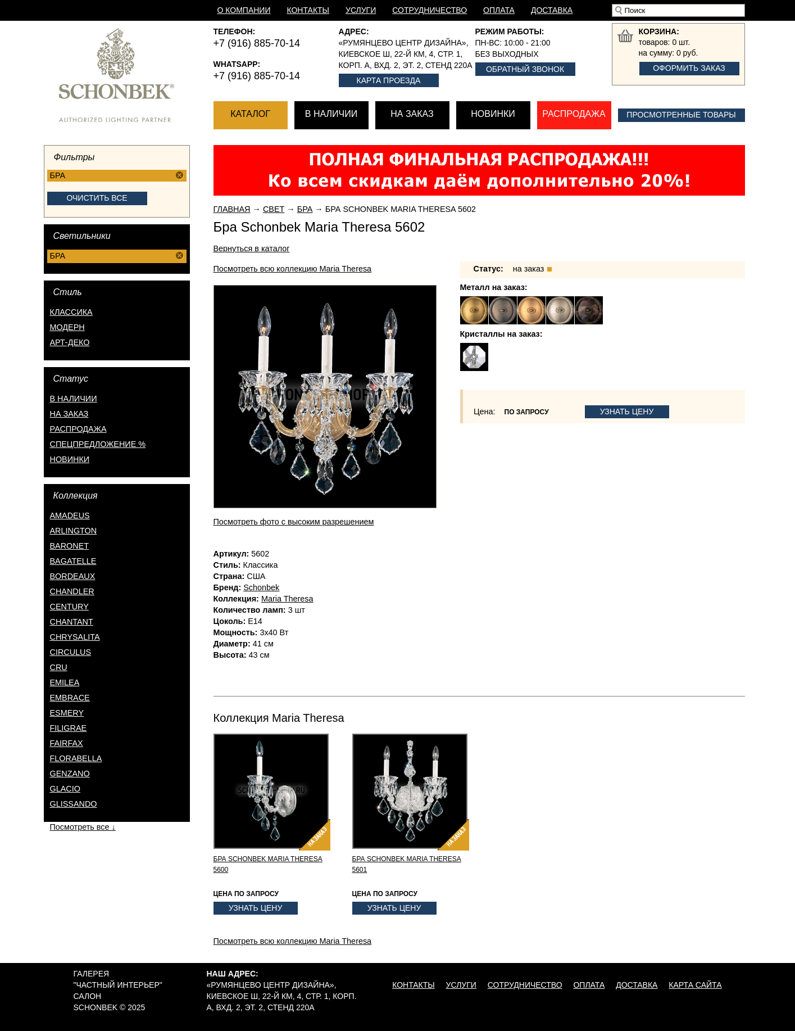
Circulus (71, 652)
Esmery (67, 712)
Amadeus (70, 515)
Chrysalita (75, 636)
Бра (305, 209)
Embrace (70, 697)
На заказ (411, 114)
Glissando (73, 803)
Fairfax (66, 743)
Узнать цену (627, 411)
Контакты (308, 10)
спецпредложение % (98, 444)
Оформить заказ (689, 68)
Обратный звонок (525, 69)
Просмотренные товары (680, 114)
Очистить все (96, 197)
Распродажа (573, 114)
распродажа (78, 428)
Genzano (70, 773)
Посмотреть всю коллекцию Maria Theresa (292, 268)
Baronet (69, 545)
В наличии (331, 114)
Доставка (552, 10)
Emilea (65, 682)
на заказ (69, 413)
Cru (58, 667)
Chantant (71, 621)
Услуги (361, 10)
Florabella (76, 758)
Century (69, 606)
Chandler (72, 591)
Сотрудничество (429, 10)
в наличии (73, 398)
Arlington (73, 530)
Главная (232, 209)
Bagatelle (73, 561)
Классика (71, 312)
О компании (244, 10)
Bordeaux (73, 576)
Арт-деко (70, 342)
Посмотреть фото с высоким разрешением (293, 521)
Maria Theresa (287, 598)
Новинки (493, 114)
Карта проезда (389, 80)
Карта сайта (695, 984)
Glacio (65, 788)
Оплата (499, 10)
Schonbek (261, 587)
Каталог (250, 114)
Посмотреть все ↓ (83, 826)
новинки (70, 459)
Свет (273, 209)
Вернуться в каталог (251, 248)
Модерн (67, 327)
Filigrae (68, 727)
